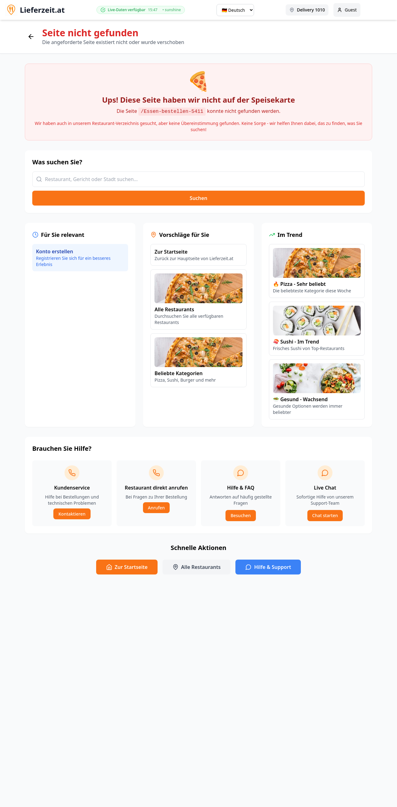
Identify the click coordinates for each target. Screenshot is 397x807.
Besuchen (240, 515)
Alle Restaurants (196, 567)
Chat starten (325, 515)
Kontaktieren (71, 514)
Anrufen (156, 508)
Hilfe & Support (268, 567)
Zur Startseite (127, 567)
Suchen (198, 198)
